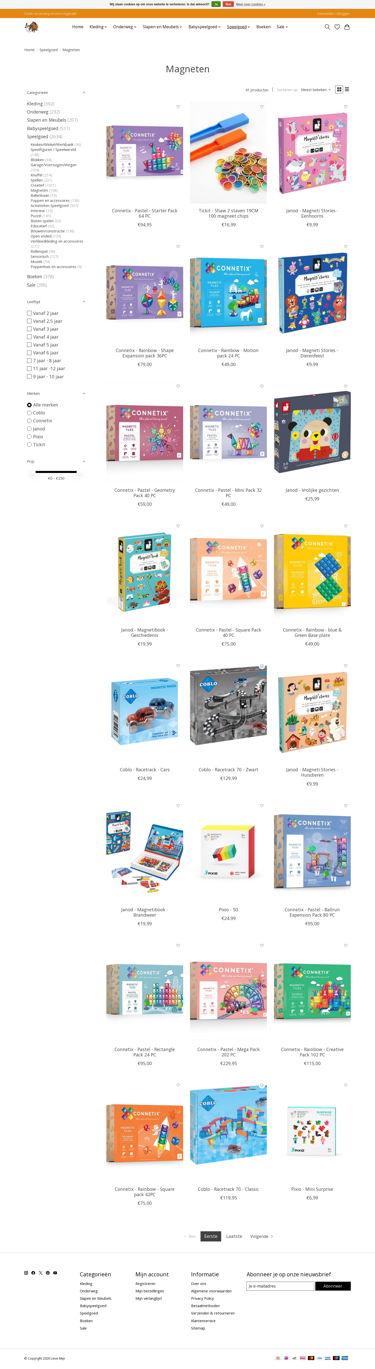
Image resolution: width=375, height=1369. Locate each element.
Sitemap (198, 1329)
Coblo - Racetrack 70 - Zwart (228, 771)
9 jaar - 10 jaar (48, 376)
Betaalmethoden (205, 1306)
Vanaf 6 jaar (45, 353)
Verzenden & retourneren (213, 1314)
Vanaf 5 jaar (45, 345)
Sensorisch (40, 256)
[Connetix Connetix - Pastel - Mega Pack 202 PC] (228, 992)
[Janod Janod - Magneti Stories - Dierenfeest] (312, 293)
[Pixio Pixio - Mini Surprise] (312, 1132)
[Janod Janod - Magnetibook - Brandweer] (144, 853)
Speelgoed (49, 49)
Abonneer (333, 1287)
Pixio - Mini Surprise (312, 1190)
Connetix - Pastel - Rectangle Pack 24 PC (145, 1053)
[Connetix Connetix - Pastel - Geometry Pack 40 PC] (144, 433)
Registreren (145, 1284)
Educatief (39, 225)
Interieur (38, 210)
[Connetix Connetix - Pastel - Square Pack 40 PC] (228, 573)
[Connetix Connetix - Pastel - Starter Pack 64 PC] (144, 154)
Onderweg (37, 112)
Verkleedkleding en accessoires (57, 241)
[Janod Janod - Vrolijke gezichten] (312, 433)
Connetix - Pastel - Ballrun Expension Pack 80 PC (312, 913)
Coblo (39, 413)
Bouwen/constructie (48, 230)
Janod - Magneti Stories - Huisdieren (312, 773)
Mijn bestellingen (149, 1291)
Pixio (38, 437)
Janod (39, 429)
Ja (216, 4)
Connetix (42, 420)
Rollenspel (39, 251)
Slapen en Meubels (46, 120)
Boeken (263, 27)
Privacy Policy (202, 1299)
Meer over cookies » (251, 4)
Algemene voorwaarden (211, 1291)
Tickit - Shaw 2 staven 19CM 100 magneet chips (228, 214)
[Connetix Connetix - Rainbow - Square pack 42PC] (144, 1132)
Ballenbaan (40, 195)
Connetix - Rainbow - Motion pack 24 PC (228, 354)
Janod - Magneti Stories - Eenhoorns (312, 214)
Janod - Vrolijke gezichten (312, 491)
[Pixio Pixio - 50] (228, 853)
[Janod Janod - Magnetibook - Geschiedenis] (144, 573)
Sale (31, 285)
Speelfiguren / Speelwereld (53, 149)
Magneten (39, 190)
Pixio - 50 (228, 910)
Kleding (35, 104)
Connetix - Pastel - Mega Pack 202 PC (228, 1053)
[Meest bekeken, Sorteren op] (314, 90)
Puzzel (36, 215)
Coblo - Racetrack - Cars (145, 771)
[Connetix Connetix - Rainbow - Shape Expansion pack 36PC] (144, 293)
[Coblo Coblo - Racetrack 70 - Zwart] (228, 713)
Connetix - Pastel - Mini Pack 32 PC (228, 493)
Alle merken (45, 405)
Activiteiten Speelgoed (50, 205)
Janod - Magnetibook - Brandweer (144, 913)
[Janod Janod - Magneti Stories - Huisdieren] (312, 713)
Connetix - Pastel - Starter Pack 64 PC (145, 214)
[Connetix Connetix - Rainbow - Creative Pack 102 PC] (312, 992)
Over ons (198, 1284)
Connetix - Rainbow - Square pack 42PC (144, 1192)
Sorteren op (285, 90)
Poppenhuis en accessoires (53, 266)
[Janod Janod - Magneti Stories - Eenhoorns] (312, 154)
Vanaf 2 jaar (45, 313)
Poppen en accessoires (50, 200)
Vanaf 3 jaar (45, 329)
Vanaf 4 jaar (45, 337)
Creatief (37, 185)
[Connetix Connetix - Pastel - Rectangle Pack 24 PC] (144, 992)
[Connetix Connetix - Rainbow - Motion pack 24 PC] (228, 293)
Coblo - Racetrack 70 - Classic (228, 1190)
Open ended (41, 236)
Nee (228, 4)
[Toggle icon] (327, 27)
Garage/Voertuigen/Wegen (54, 164)
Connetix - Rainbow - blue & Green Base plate (312, 633)
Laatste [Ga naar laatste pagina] (234, 1237)
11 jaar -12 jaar (49, 368)
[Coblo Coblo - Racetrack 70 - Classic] (228, 1132)
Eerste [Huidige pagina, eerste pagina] (210, 1237)
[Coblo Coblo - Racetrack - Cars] (144, 713)
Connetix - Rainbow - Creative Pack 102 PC (312, 1053)
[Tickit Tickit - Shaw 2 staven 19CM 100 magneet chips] (228, 154)
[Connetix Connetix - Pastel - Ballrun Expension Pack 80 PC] (312, 853)
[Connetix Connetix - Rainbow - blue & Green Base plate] (312, 573)
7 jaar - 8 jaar (47, 360)
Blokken (37, 159)
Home (77, 27)
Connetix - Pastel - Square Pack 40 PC (228, 633)
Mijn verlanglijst (148, 1299)
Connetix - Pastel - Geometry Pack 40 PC (145, 493)
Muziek (36, 261)
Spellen (37, 180)
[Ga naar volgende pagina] (263, 1237)
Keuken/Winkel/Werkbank (52, 144)
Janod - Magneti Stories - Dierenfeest (312, 354)
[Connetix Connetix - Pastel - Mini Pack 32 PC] (228, 433)
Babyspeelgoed (42, 128)
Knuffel (36, 174)
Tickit (39, 444)
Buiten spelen (42, 220)
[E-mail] (280, 1287)
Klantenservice (203, 1321)
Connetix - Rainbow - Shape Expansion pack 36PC (145, 354)
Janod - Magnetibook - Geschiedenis (144, 633)
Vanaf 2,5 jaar (47, 321)
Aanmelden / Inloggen (333, 13)
